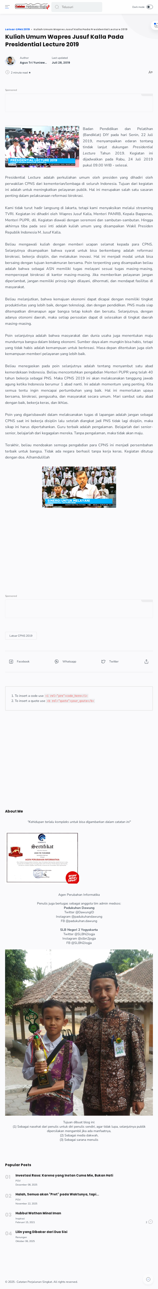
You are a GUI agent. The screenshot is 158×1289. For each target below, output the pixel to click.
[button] (58, 7)
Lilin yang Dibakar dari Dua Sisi (42, 1230)
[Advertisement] (79, 548)
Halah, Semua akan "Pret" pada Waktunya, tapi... (57, 1193)
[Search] (77, 7)
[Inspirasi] (20, 1217)
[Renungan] (22, 1236)
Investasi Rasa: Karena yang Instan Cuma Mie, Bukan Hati (64, 1174)
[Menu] (8, 7)
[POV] (18, 1179)
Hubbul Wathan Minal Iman (39, 1211)
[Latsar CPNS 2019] (21, 636)
